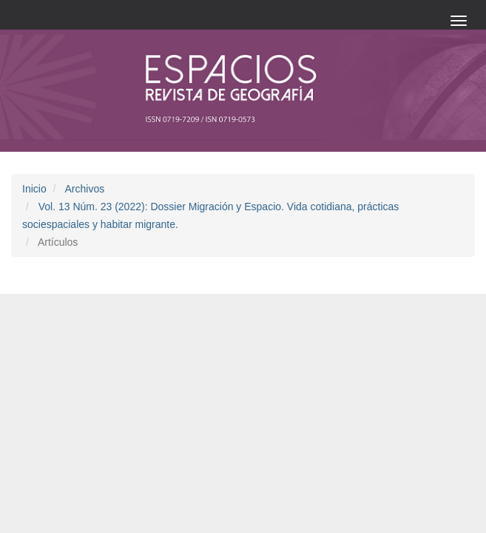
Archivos (84, 189)
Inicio (34, 189)
